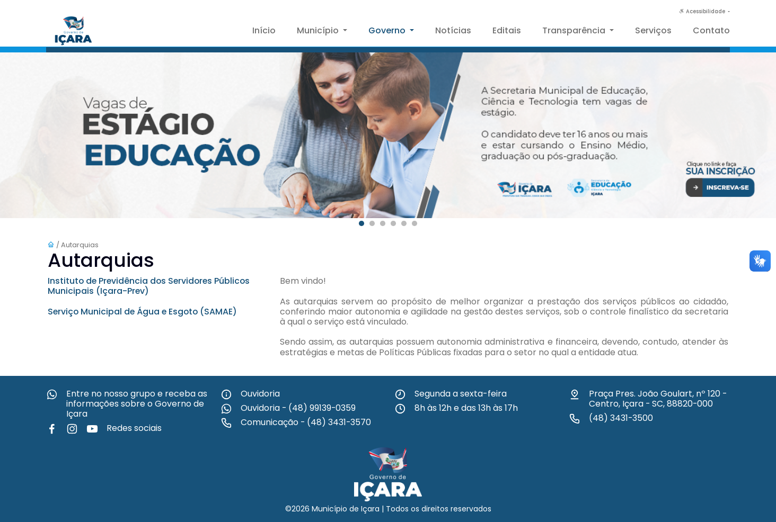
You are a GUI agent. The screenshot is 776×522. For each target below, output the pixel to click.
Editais (506, 30)
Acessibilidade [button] (703, 11)
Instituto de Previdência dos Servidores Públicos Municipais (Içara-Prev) (151, 286)
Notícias (453, 30)
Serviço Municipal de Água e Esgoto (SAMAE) (144, 311)
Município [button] (319, 30)
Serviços (653, 30)
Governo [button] (388, 30)
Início (264, 30)
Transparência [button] (574, 30)
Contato (711, 30)
